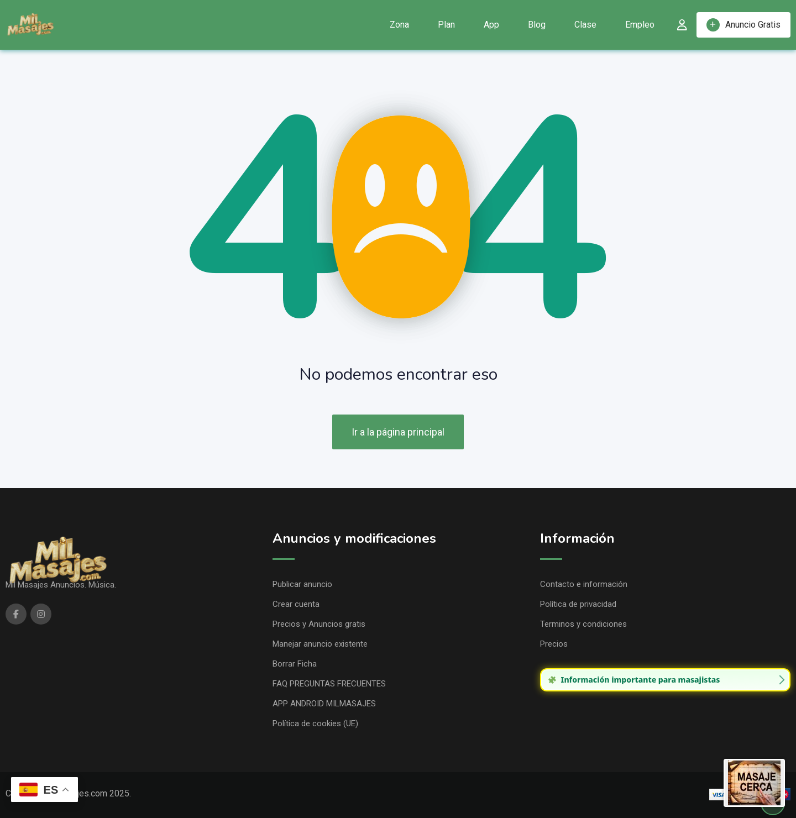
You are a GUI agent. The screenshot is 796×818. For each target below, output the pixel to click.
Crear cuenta (296, 604)
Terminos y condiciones (583, 624)
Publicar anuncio (302, 584)
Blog (537, 24)
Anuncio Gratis (743, 25)
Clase (585, 24)
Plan (446, 24)
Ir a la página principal (398, 432)
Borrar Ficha (295, 664)
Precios (554, 644)
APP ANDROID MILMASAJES (324, 704)
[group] (665, 679)
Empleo (639, 24)
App (491, 24)
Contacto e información (583, 584)
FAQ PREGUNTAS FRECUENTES (329, 684)
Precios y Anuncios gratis (319, 624)
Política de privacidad (578, 604)
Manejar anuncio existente (320, 644)
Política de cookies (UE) (315, 723)
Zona (399, 24)
